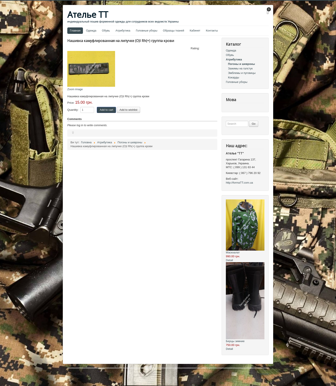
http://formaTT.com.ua (239, 182)
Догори (264, 374)
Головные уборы (146, 30)
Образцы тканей (173, 30)
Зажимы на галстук (240, 68)
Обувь (106, 30)
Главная (75, 30)
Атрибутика (123, 30)
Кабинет (195, 30)
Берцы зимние (235, 341)
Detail (229, 260)
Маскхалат (233, 252)
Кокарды (233, 77)
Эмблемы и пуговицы (242, 73)
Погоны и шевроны (241, 64)
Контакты (212, 30)
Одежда (91, 30)
